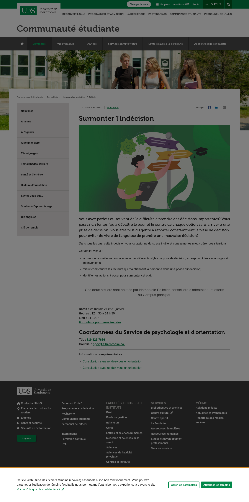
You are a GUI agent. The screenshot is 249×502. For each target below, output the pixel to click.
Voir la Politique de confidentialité (38, 489)
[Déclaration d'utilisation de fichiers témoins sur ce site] (124, 485)
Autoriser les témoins (216, 484)
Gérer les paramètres (184, 484)
